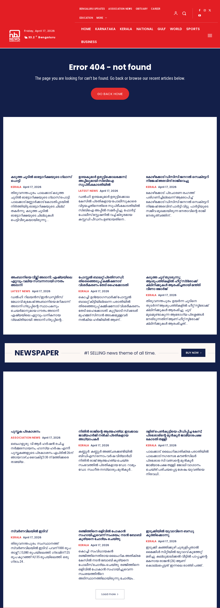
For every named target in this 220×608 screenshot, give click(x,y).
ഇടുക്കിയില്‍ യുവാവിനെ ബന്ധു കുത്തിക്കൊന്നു (170, 533)
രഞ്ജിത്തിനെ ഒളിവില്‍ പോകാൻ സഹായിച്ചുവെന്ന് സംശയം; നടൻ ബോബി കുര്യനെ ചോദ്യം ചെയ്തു (109, 535)
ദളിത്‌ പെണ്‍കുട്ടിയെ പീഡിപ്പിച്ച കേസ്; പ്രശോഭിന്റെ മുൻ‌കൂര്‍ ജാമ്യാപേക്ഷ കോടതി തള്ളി (174, 435)
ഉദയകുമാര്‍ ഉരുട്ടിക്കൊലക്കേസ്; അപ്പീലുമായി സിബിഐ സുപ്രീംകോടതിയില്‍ (102, 181)
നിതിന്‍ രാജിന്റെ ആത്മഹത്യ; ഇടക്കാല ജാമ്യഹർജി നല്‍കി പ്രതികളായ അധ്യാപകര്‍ (108, 435)
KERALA (16, 187)
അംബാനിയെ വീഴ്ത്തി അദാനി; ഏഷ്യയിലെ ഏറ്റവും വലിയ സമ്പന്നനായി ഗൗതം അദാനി (41, 281)
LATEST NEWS (88, 191)
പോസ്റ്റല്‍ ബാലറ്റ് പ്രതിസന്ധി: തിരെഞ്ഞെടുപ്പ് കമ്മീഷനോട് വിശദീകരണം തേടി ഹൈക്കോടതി (103, 281)
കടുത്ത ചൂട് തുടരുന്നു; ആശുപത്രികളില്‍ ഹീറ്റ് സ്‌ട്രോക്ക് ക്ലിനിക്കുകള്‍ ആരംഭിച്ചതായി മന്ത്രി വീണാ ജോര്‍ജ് (173, 283)
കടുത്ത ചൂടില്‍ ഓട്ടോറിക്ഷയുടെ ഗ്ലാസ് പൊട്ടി (41, 179)
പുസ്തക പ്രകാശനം (25, 431)
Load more (110, 594)
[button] (184, 13)
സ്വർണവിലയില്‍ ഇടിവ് (29, 531)
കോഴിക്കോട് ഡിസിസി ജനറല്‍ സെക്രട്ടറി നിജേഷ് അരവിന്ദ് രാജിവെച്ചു (177, 179)
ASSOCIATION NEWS (25, 438)
